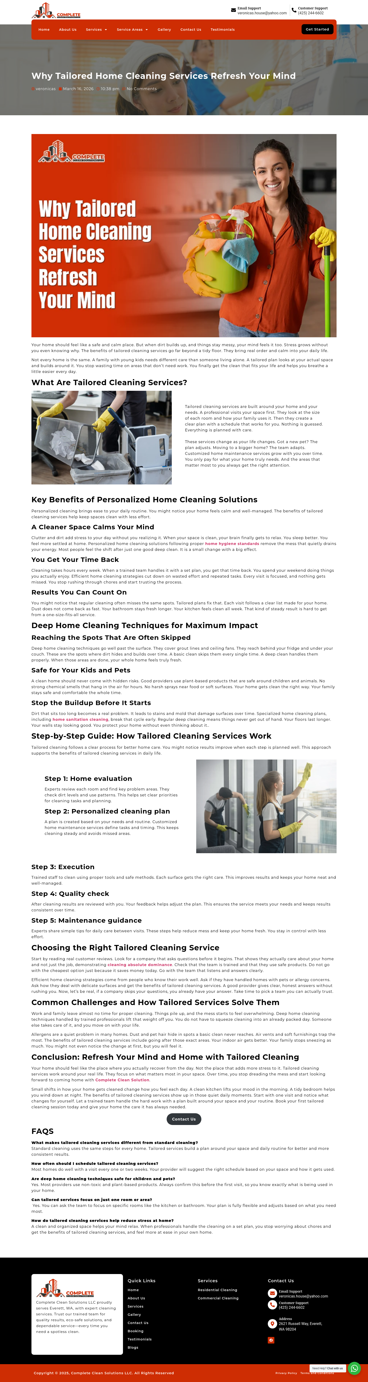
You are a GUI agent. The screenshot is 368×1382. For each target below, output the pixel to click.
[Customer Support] (294, 10)
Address (285, 1319)
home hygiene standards (232, 543)
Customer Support (313, 8)
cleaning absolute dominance (140, 965)
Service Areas (132, 30)
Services (97, 30)
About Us (68, 29)
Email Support (249, 8)
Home (44, 29)
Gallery (164, 29)
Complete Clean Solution (122, 1080)
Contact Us (190, 29)
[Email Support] (233, 10)
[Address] (272, 1323)
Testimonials (223, 29)
